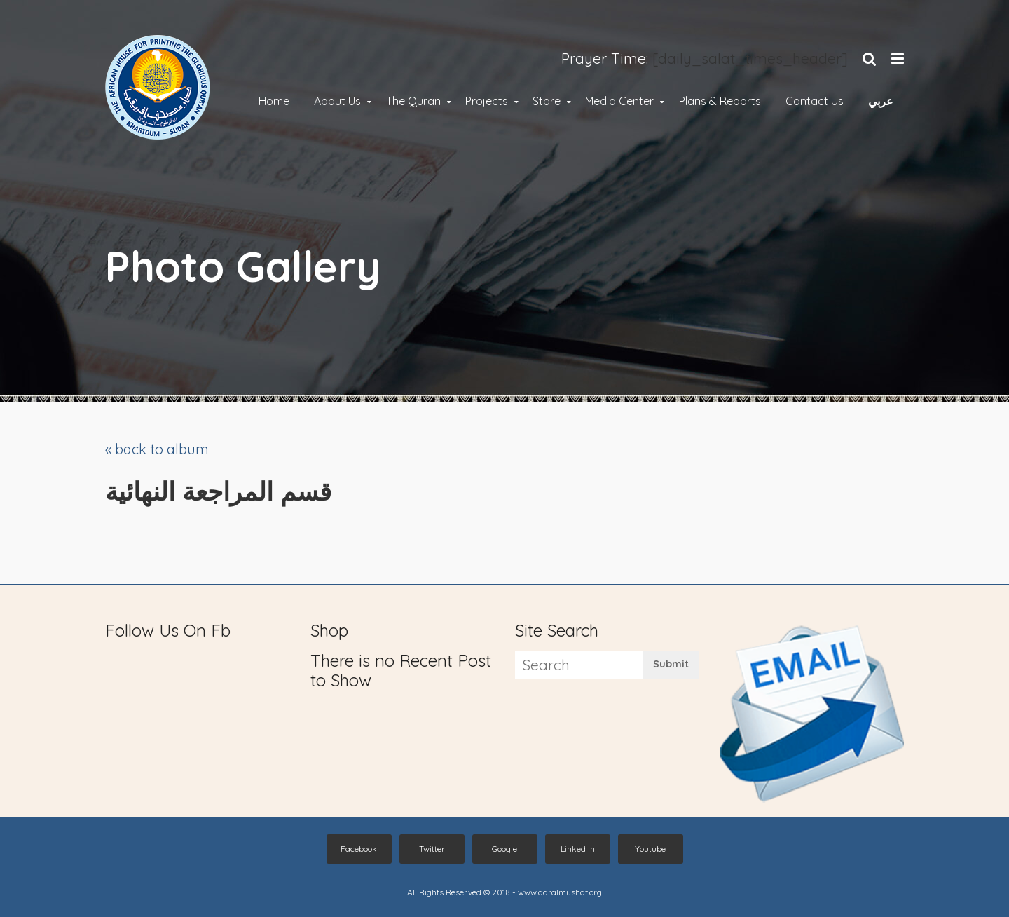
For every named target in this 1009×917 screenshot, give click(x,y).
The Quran (413, 101)
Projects (486, 101)
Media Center (619, 101)
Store (547, 101)
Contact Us (814, 101)
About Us (337, 101)
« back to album (157, 449)
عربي (880, 101)
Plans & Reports (720, 101)
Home (274, 101)
